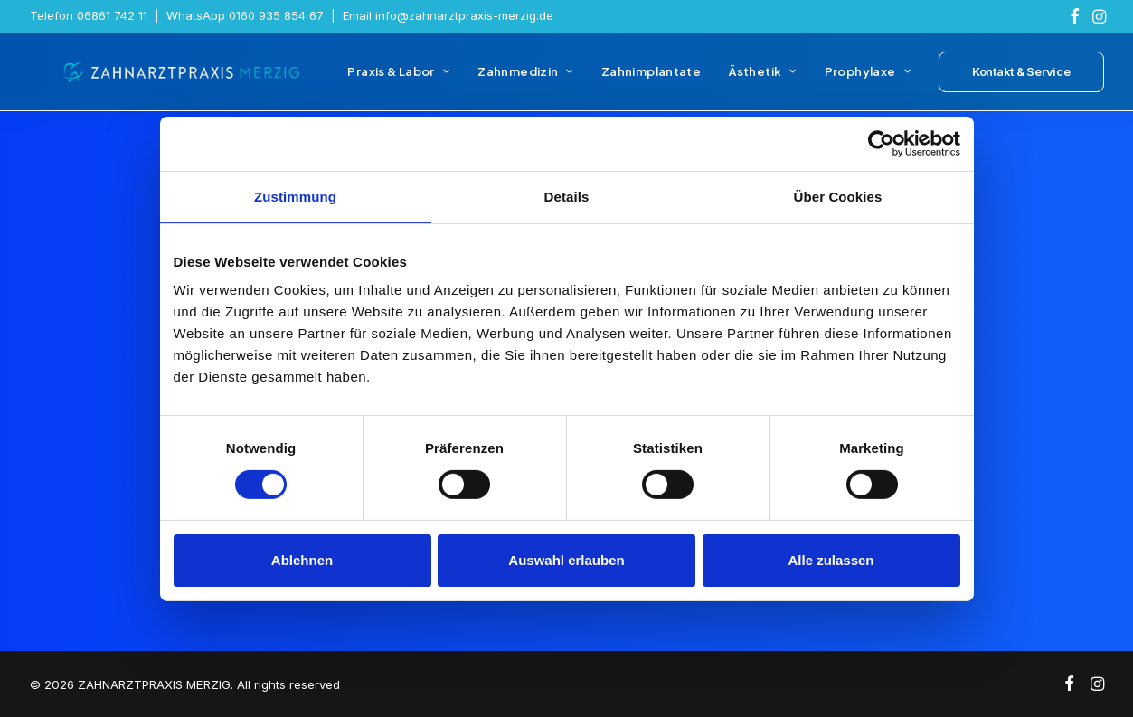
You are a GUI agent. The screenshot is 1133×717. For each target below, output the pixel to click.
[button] (1074, 16)
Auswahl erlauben (566, 560)
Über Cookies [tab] (838, 195)
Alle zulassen (830, 560)
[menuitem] (1074, 16)
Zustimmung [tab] (295, 195)
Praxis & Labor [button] (398, 79)
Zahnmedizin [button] (525, 79)
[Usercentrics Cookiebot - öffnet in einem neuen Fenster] (881, 142)
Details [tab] (567, 195)
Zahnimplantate (651, 79)
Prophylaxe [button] (868, 79)
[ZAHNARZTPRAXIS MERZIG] (169, 79)
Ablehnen (302, 560)
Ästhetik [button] (762, 79)
